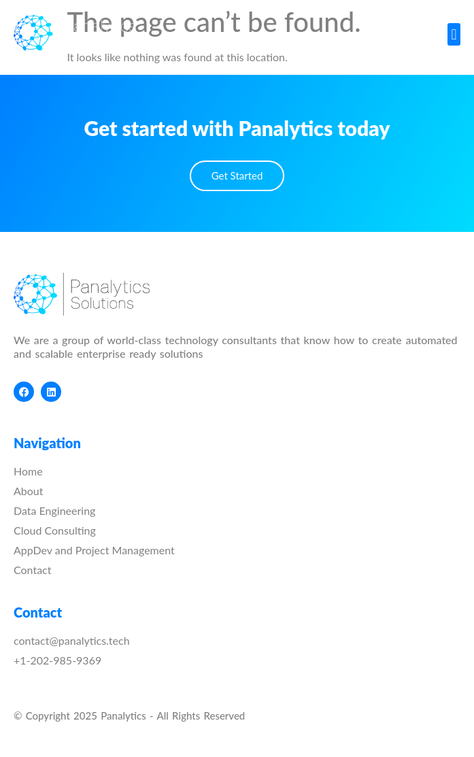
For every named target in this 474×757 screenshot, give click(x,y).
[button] (453, 34)
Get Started (237, 175)
